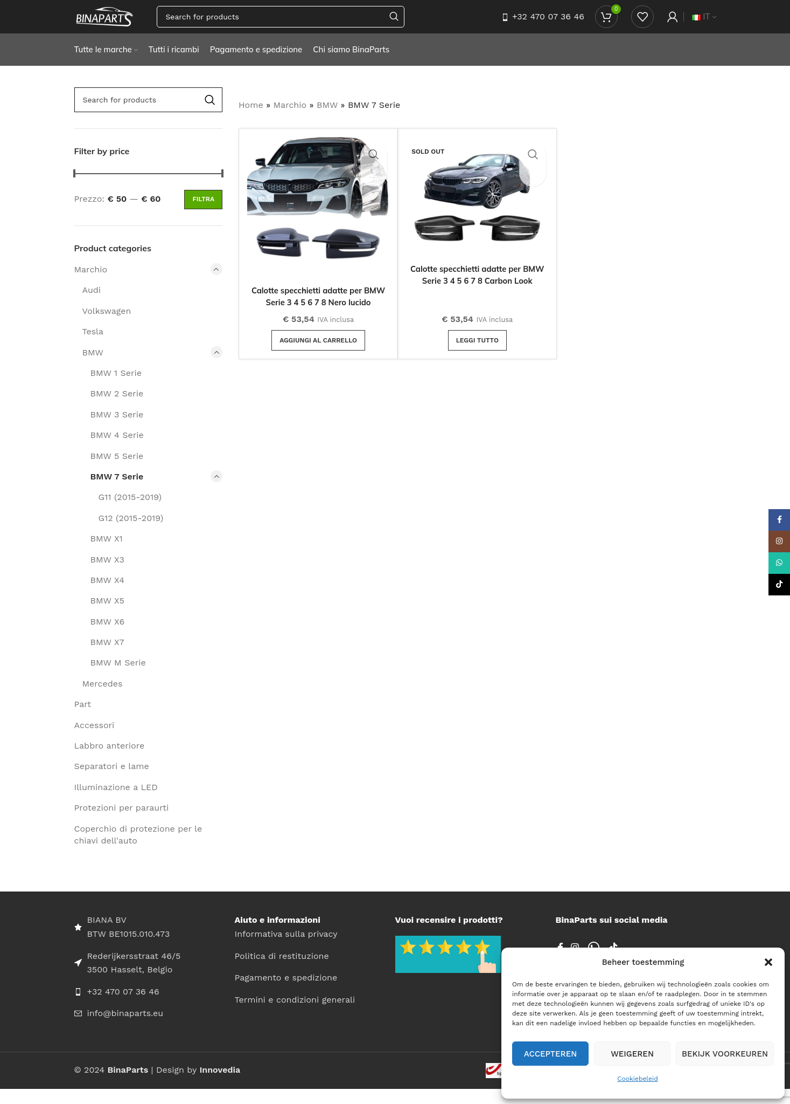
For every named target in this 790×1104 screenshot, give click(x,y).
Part (83, 719)
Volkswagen (106, 326)
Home (251, 120)
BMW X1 (106, 553)
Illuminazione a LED (116, 802)
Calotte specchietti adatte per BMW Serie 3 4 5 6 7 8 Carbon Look (477, 295)
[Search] (297, 24)
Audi (91, 305)
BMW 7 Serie (117, 491)
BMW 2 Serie (117, 408)
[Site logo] (121, 23)
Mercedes (102, 699)
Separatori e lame (111, 781)
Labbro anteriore (109, 761)
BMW (93, 367)
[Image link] (448, 968)
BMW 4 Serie (117, 450)
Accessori (94, 740)
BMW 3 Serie (117, 429)
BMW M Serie (118, 678)
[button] (768, 962)
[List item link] (154, 1006)
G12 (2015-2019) (131, 532)
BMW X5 (107, 616)
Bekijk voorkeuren (725, 1054)
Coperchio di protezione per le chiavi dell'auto (138, 849)
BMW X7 (107, 657)
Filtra (203, 214)
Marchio (91, 284)
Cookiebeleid (637, 1078)
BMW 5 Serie (117, 470)
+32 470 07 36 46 (548, 24)
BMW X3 (107, 574)
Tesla (93, 346)
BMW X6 (107, 636)
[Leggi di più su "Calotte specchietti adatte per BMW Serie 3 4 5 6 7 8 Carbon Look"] (477, 355)
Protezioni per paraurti (121, 823)
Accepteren (550, 1054)
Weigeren (632, 1054)
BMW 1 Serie (116, 388)
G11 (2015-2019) (130, 512)
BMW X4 (107, 595)
